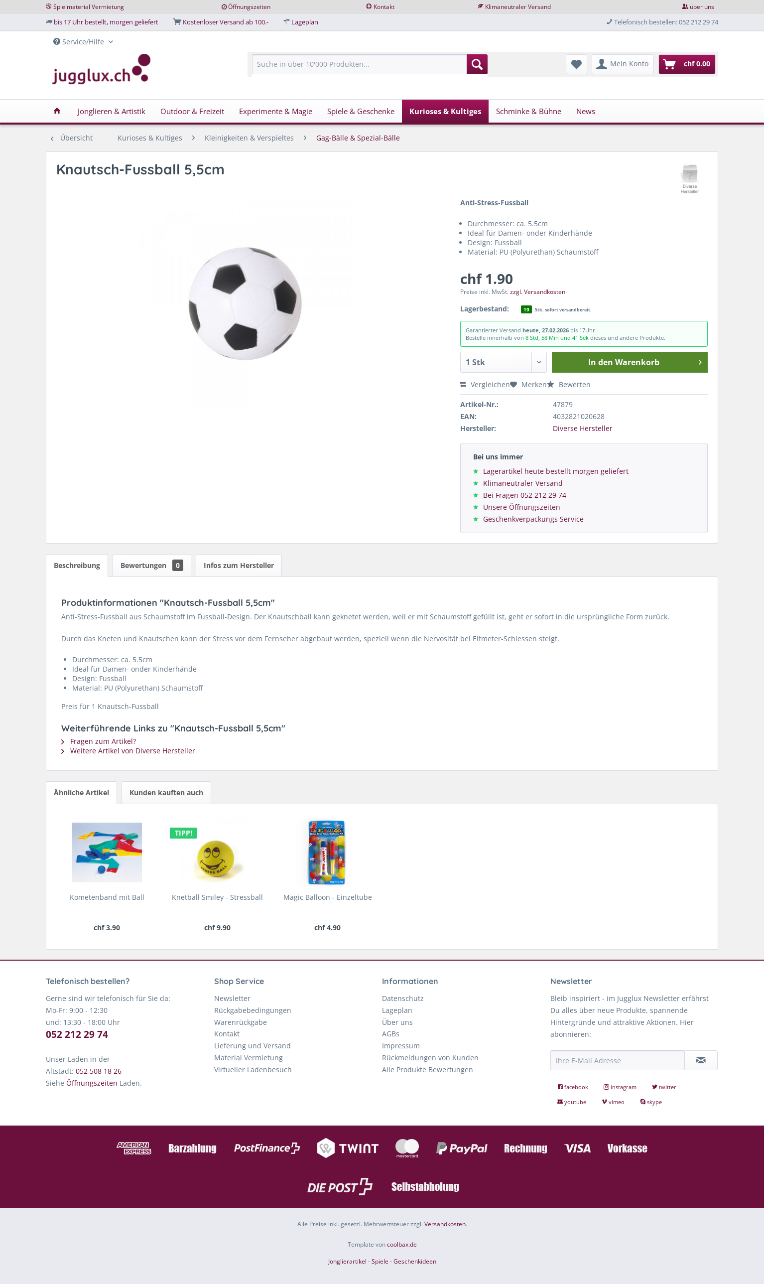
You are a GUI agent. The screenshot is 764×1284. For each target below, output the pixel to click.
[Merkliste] (576, 64)
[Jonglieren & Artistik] (111, 111)
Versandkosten (445, 1224)
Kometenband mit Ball (107, 897)
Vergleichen (485, 384)
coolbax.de (402, 1244)
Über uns (397, 1022)
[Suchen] (477, 64)
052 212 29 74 (77, 1034)
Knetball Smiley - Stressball (217, 897)
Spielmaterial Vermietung (88, 6)
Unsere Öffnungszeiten (521, 507)
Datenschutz (403, 998)
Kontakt (384, 6)
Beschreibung (77, 565)
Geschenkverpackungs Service (533, 519)
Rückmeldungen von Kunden (430, 1057)
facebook (573, 1087)
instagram (621, 1087)
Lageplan (304, 21)
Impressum (401, 1045)
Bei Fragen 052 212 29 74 (524, 495)
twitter (664, 1087)
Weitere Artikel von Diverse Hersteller (128, 750)
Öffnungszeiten (249, 6)
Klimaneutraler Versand (518, 6)
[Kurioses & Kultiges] (445, 111)
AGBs (390, 1033)
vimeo (614, 1102)
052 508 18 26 (99, 1071)
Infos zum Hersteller (239, 565)
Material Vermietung (248, 1057)
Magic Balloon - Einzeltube (327, 897)
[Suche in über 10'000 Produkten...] (370, 64)
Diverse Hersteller (583, 428)
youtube (572, 1102)
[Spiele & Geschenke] (361, 111)
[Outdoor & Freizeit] (192, 111)
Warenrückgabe (240, 1022)
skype (651, 1102)
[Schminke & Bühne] (529, 111)
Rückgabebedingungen (252, 1010)
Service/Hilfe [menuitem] (79, 41)
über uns (702, 6)
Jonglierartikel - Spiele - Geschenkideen (382, 1261)
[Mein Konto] (623, 64)
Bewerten (569, 384)
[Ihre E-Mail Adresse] (617, 1060)
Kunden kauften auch (166, 792)
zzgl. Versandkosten (537, 291)
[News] (586, 111)
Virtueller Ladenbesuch (253, 1069)
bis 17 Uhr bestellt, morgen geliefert (106, 21)
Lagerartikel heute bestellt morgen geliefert (556, 471)
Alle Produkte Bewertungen (427, 1069)
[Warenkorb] (687, 64)
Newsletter (232, 998)
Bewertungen (152, 565)
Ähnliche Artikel (81, 792)
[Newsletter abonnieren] (701, 1060)
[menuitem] (370, 69)
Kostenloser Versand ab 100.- (225, 21)
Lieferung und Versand (252, 1045)
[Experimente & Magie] (276, 111)
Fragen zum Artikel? (98, 741)
